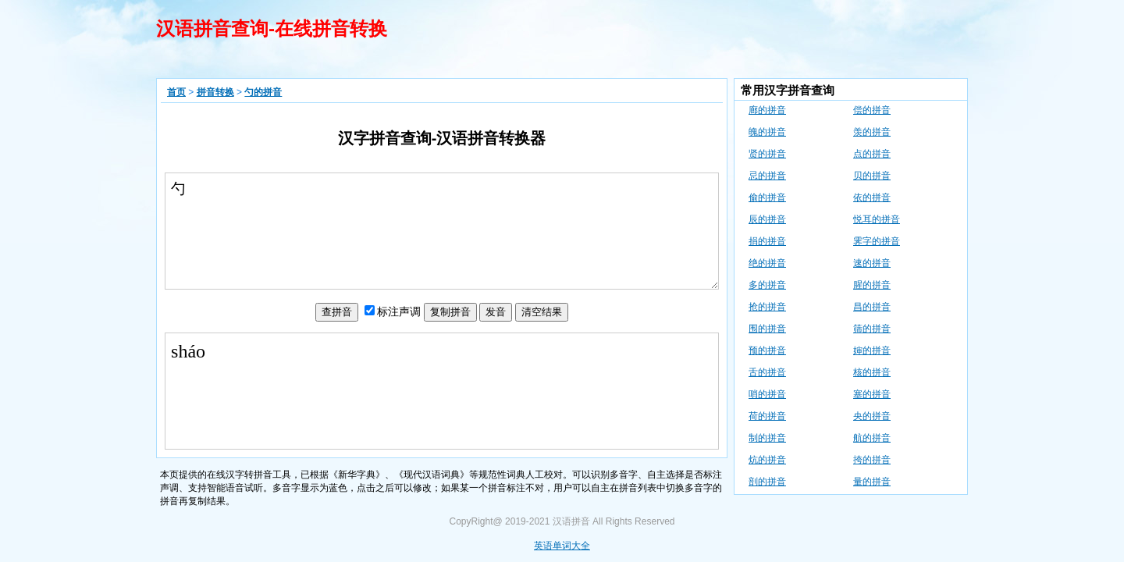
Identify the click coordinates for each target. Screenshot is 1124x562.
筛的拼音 (872, 328)
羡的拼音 (872, 131)
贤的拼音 (767, 153)
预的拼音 (767, 350)
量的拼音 (872, 481)
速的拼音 (872, 263)
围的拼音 (767, 328)
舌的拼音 (767, 372)
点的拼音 (872, 153)
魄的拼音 (767, 131)
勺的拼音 (263, 92)
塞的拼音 (872, 394)
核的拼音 (872, 372)
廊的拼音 (767, 110)
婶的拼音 (872, 350)
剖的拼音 (767, 481)
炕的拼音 (767, 459)
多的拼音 (767, 284)
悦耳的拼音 (876, 219)
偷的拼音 (767, 197)
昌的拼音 (872, 306)
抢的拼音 (767, 306)
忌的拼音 (767, 175)
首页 (176, 92)
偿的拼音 (872, 110)
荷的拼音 (767, 416)
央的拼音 (872, 416)
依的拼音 (872, 197)
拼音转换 (215, 92)
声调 (393, 311)
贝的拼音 (872, 175)
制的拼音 (767, 437)
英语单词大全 (562, 545)
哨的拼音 (767, 394)
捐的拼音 (767, 241)
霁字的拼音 (876, 241)
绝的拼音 (767, 263)
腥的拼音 (872, 284)
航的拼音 (872, 437)
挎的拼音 (872, 459)
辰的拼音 (767, 219)
